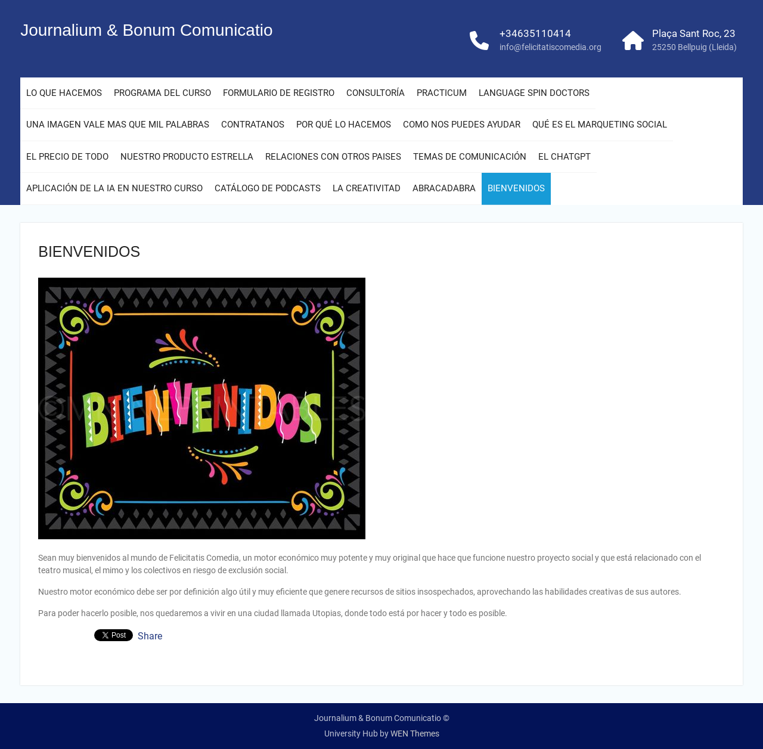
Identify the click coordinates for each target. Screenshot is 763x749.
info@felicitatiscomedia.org (550, 47)
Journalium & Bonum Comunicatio (146, 30)
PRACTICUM (442, 93)
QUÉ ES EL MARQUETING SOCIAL (599, 124)
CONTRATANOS (252, 124)
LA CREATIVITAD (367, 188)
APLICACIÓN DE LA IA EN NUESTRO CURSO (114, 188)
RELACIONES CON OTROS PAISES (333, 156)
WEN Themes (414, 733)
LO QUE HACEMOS (64, 93)
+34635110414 (535, 33)
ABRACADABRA (444, 188)
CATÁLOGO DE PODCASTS (268, 188)
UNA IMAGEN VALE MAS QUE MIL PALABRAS (117, 124)
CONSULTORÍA (375, 93)
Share (150, 636)
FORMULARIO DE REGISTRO (278, 93)
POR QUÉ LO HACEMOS (343, 124)
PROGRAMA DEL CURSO (162, 93)
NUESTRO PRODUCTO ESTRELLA (186, 156)
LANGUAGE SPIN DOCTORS (534, 93)
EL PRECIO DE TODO (67, 156)
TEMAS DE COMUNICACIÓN (469, 156)
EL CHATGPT (564, 156)
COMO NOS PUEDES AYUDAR (461, 124)
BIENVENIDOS (516, 188)
